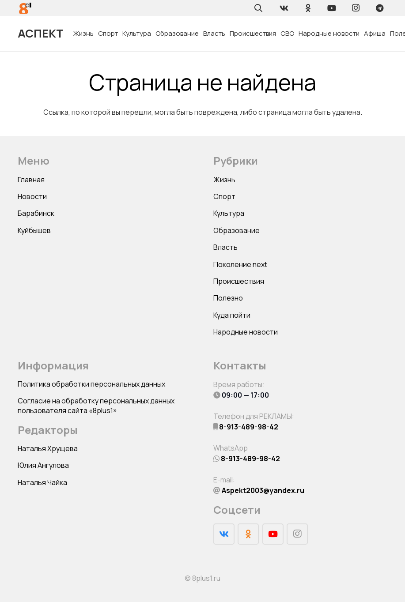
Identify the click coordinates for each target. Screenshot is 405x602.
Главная (31, 179)
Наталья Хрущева (48, 448)
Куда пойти (231, 315)
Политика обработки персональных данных (91, 384)
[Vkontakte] (284, 8)
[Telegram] (379, 8)
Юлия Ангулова (43, 465)
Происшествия (238, 281)
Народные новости (245, 332)
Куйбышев (34, 230)
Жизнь (224, 179)
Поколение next (240, 264)
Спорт (224, 196)
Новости (32, 196)
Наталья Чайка (42, 482)
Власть (225, 247)
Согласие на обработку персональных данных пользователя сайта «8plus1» (96, 405)
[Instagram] (355, 8)
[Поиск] (258, 8)
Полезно (228, 298)
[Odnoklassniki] (308, 8)
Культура (228, 213)
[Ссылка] (25, 8)
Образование (236, 230)
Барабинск (36, 213)
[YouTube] (332, 8)
